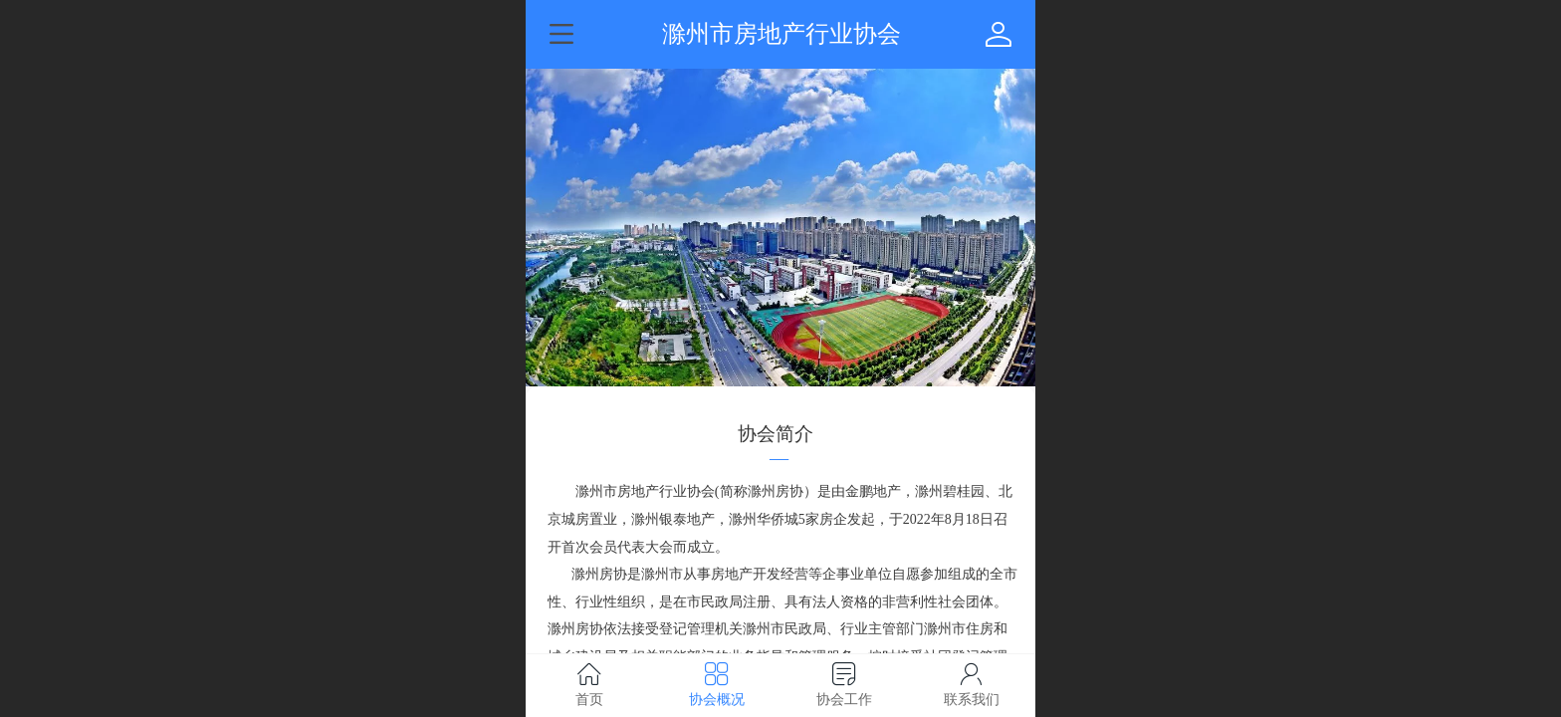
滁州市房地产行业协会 (781, 33)
